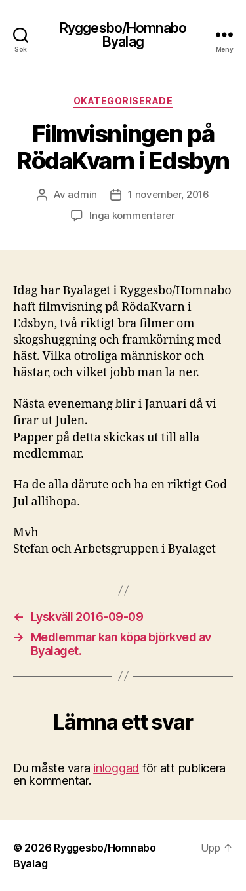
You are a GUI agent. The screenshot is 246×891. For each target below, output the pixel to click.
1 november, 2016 (168, 194)
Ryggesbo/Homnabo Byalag (123, 35)
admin (82, 194)
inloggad (116, 768)
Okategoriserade (123, 100)
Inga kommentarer (132, 215)
